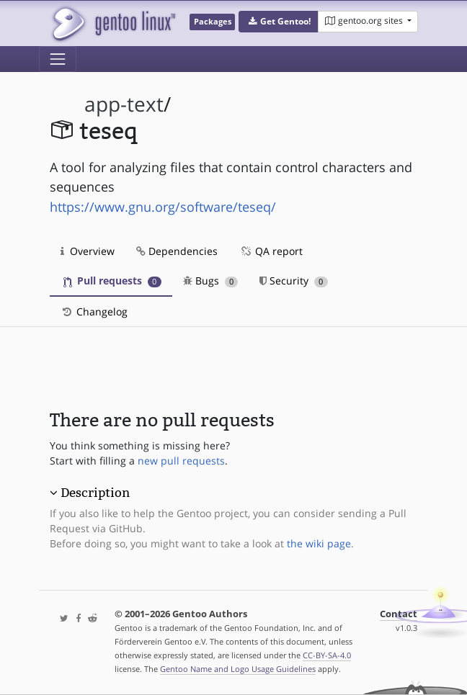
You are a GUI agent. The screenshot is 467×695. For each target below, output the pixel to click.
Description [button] (95, 492)
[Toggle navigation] (57, 59)
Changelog (94, 311)
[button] (279, 21)
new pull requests (181, 460)
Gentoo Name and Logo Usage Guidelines (238, 668)
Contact (398, 614)
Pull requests (112, 280)
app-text (124, 104)
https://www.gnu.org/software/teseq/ (163, 206)
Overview (88, 251)
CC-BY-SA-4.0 (327, 655)
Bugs (211, 280)
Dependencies (177, 251)
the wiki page (319, 543)
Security (293, 280)
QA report (271, 251)
